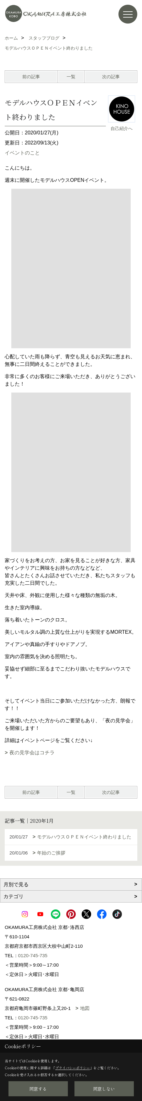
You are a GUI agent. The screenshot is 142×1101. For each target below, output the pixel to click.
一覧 (71, 76)
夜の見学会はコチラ (32, 752)
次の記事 (111, 76)
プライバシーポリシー (72, 1067)
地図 (85, 1008)
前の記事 (31, 76)
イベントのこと (22, 152)
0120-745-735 (32, 955)
